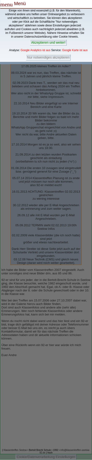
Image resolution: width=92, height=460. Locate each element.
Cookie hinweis (68, 36)
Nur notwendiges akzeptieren (48, 57)
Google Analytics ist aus (35, 50)
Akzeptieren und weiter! (48, 42)
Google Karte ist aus (75, 50)
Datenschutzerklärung (38, 36)
